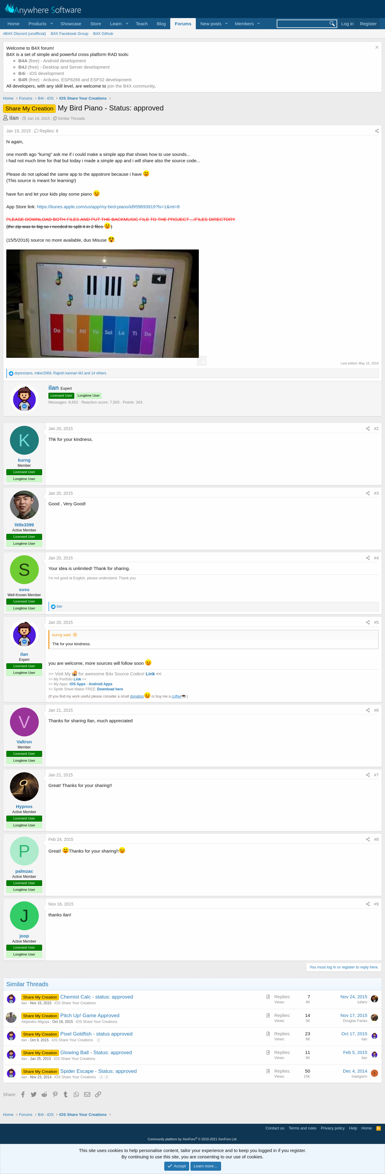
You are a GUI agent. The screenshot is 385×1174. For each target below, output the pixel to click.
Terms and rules (302, 1128)
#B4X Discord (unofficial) (24, 33)
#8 (376, 839)
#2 (376, 428)
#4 (376, 558)
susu (24, 589)
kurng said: (62, 635)
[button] (40, 23)
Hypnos (24, 806)
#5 (376, 622)
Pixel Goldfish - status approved (96, 1034)
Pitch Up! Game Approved (90, 1015)
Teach (142, 23)
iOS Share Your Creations (75, 1003)
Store (95, 23)
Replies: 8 (46, 131)
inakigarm (359, 1076)
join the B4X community (130, 85)
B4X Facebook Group (69, 33)
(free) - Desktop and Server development (64, 67)
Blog (161, 23)
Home (14, 23)
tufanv (362, 1002)
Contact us (275, 1128)
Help (353, 1128)
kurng (24, 460)
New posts (210, 23)
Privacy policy (333, 1128)
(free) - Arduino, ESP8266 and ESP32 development (74, 79)
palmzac (24, 871)
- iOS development (41, 73)
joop (24, 935)
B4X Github (103, 33)
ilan (14, 118)
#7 (376, 775)
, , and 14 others (60, 373)
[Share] (377, 131)
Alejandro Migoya (35, 1022)
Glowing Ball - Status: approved (96, 1052)
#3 (376, 493)
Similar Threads (71, 118)
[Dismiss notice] (376, 48)
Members (244, 23)
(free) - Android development (52, 60)
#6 (376, 710)
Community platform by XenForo (192, 1139)
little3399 (24, 524)
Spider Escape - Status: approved (98, 1071)
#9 (376, 904)
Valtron (24, 741)
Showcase (70, 23)
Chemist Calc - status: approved (96, 997)
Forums (183, 23)
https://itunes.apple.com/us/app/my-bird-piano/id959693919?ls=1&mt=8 (108, 206)
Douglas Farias (355, 1021)
